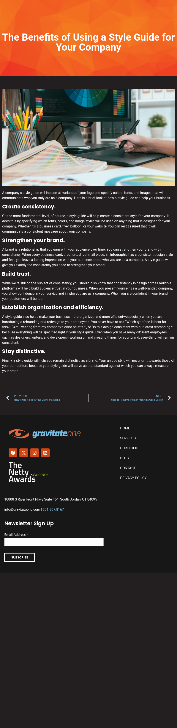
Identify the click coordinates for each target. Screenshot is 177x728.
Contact (128, 468)
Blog (124, 458)
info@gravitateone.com (22, 509)
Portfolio (129, 448)
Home (125, 428)
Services (128, 438)
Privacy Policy (133, 478)
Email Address (16, 534)
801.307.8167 (53, 509)
